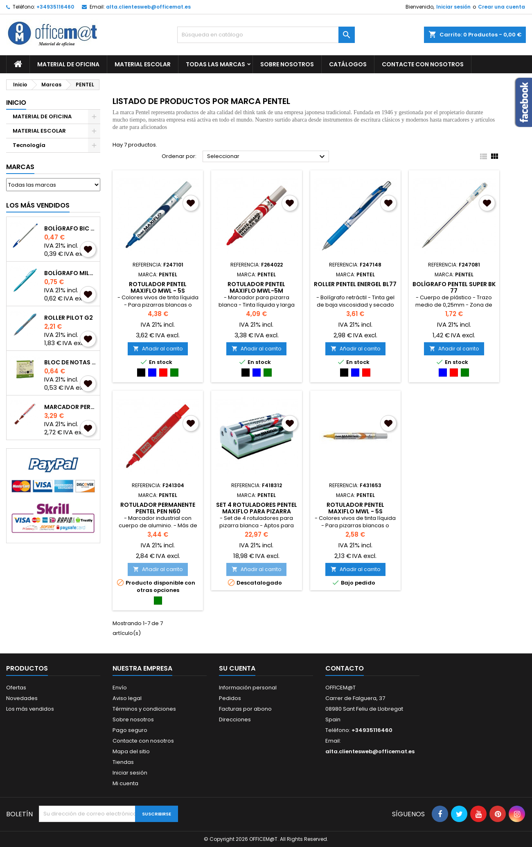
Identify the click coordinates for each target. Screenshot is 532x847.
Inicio (16, 102)
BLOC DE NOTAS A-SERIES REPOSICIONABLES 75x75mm (70, 362)
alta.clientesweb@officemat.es (148, 6)
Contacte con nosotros (143, 741)
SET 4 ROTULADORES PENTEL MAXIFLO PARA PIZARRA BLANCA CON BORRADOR (256, 511)
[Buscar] (265, 35)
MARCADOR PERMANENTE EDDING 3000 (70, 407)
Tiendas (123, 762)
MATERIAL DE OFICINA (68, 64)
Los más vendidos (38, 205)
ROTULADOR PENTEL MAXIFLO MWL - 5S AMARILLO (355, 511)
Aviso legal (127, 698)
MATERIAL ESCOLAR (143, 64)
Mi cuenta (125, 783)
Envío (120, 687)
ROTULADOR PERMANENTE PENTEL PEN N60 (157, 508)
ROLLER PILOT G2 (68, 317)
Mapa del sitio (131, 751)
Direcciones (235, 719)
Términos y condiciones (144, 709)
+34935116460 (55, 6)
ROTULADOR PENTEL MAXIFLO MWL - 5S (158, 287)
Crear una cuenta (501, 6)
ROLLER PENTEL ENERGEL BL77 (355, 284)
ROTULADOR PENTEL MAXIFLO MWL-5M (256, 287)
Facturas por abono (245, 709)
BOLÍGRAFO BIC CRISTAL (70, 228)
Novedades (22, 698)
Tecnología (29, 145)
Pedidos (230, 698)
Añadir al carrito (158, 348)
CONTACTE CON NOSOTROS (423, 64)
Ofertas (16, 687)
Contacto (344, 668)
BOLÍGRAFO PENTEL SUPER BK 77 (454, 287)
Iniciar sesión (453, 6)
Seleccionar (267, 157)
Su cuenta (237, 668)
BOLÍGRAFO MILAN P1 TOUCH (70, 273)
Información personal (248, 687)
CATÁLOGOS (348, 64)
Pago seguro (130, 730)
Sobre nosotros (287, 64)
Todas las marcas (215, 64)
